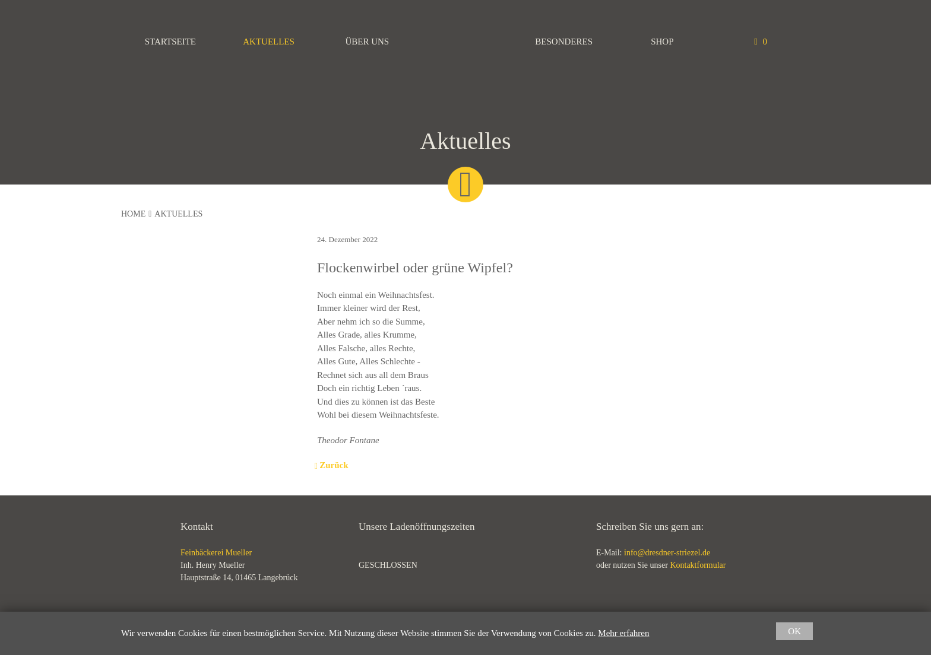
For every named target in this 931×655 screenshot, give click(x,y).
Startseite (170, 41)
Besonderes (564, 41)
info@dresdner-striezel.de (667, 552)
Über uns (367, 41)
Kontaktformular (698, 565)
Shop (662, 41)
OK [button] (794, 631)
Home (133, 213)
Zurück (332, 465)
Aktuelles (268, 41)
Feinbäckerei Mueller (465, 41)
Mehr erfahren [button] (623, 633)
